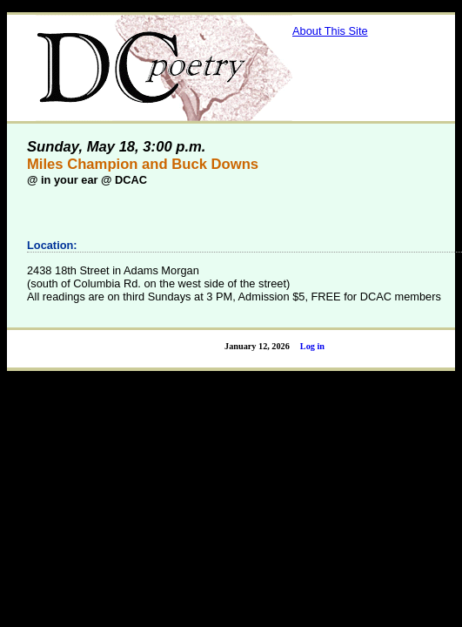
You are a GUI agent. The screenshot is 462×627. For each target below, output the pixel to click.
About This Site (330, 30)
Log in (312, 346)
